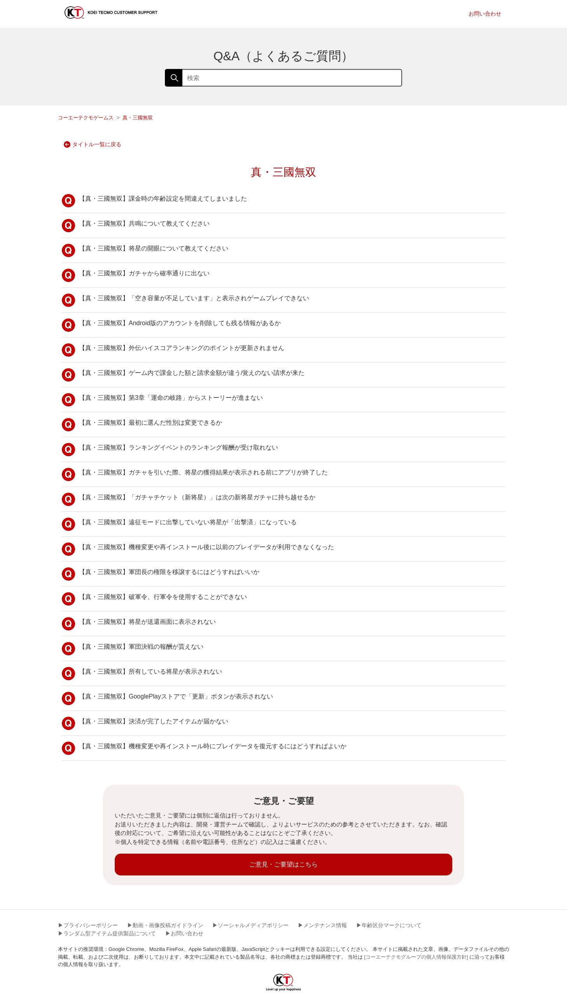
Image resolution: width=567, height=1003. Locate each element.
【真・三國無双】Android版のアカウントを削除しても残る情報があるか (171, 325)
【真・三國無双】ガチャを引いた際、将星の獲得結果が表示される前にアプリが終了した (195, 474)
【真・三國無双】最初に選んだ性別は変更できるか (142, 424)
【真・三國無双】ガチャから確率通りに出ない (136, 275)
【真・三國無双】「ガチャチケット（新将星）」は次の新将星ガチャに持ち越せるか (188, 499)
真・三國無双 (137, 118)
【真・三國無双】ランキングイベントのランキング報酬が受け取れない (170, 449)
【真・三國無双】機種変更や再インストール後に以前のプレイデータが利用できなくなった (198, 549)
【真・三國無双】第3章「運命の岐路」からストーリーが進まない (162, 399)
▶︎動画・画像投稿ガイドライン (165, 925)
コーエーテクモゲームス (86, 118)
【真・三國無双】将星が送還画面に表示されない (139, 623)
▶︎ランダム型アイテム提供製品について (107, 933)
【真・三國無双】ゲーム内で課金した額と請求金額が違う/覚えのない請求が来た (183, 375)
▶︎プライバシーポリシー (88, 925)
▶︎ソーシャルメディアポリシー (250, 925)
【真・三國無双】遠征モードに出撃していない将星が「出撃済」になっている (179, 524)
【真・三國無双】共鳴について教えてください (136, 225)
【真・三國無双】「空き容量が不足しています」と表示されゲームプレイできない (185, 300)
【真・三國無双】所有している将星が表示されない (142, 673)
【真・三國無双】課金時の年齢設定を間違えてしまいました (154, 200)
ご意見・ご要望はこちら (283, 864)
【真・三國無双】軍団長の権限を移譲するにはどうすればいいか (160, 574)
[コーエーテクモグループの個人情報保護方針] (416, 957)
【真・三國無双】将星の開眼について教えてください (145, 250)
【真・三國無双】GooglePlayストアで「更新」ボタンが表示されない (167, 698)
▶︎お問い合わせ (184, 933)
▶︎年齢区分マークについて (389, 925)
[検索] (283, 78)
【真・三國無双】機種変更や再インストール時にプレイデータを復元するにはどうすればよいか (204, 748)
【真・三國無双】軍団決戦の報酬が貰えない (132, 648)
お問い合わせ (485, 14)
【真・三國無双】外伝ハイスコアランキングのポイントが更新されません (173, 350)
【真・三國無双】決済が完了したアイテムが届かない (145, 723)
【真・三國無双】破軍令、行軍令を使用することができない (154, 599)
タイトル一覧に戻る (92, 144)
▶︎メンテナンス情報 (322, 925)
